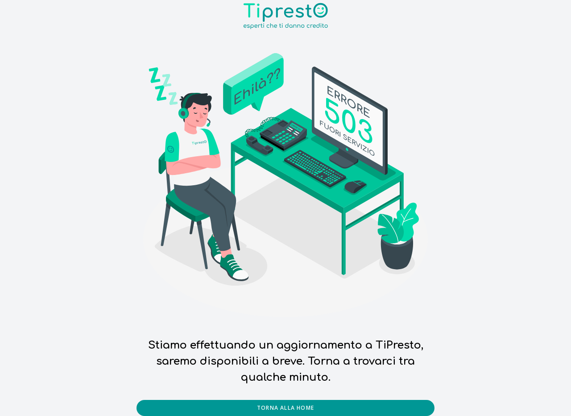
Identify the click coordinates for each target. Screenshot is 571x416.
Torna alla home (285, 408)
